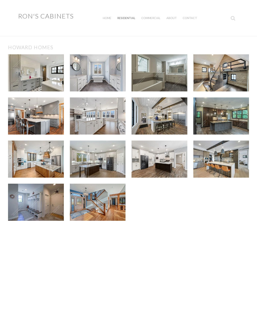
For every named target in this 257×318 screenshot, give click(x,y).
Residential (126, 18)
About (171, 18)
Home (107, 18)
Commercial (150, 18)
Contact (190, 18)
